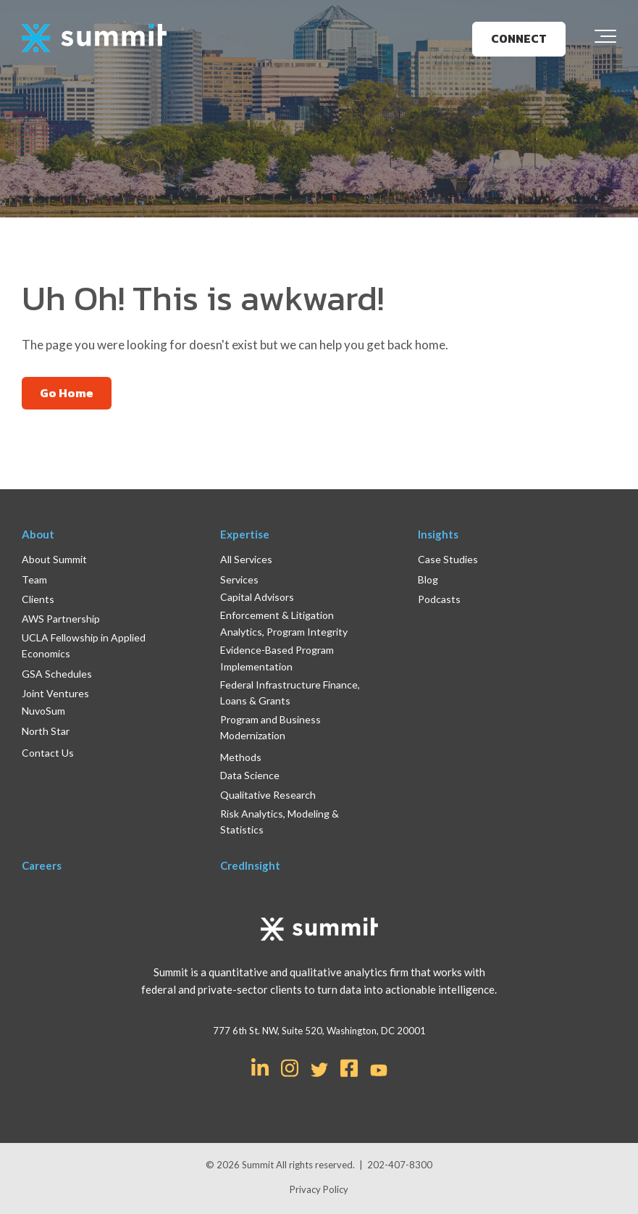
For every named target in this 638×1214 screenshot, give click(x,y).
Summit (259, 1165)
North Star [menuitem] (46, 731)
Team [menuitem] (34, 579)
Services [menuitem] (239, 579)
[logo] (94, 39)
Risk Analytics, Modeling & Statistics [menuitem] (279, 821)
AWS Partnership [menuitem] (61, 618)
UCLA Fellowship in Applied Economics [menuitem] (84, 645)
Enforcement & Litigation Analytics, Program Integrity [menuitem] (284, 623)
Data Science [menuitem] (250, 775)
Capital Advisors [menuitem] (257, 597)
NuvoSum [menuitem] (43, 710)
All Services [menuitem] (246, 559)
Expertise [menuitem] (244, 534)
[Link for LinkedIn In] (260, 1067)
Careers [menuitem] (42, 865)
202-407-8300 (399, 1165)
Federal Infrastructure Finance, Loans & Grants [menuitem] (290, 692)
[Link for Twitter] (319, 1070)
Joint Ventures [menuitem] (55, 693)
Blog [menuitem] (428, 579)
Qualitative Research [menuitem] (268, 795)
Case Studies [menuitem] (448, 559)
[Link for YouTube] (379, 1071)
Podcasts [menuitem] (439, 599)
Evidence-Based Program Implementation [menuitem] (277, 658)
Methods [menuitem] (240, 757)
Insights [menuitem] (438, 534)
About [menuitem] (38, 534)
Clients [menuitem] (38, 599)
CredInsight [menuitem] (250, 865)
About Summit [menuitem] (54, 559)
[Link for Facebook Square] (349, 1067)
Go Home (66, 393)
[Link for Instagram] (289, 1067)
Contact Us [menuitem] (48, 753)
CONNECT (519, 38)
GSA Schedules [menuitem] (57, 674)
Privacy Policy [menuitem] (319, 1189)
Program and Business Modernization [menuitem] (270, 727)
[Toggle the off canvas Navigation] (605, 39)
